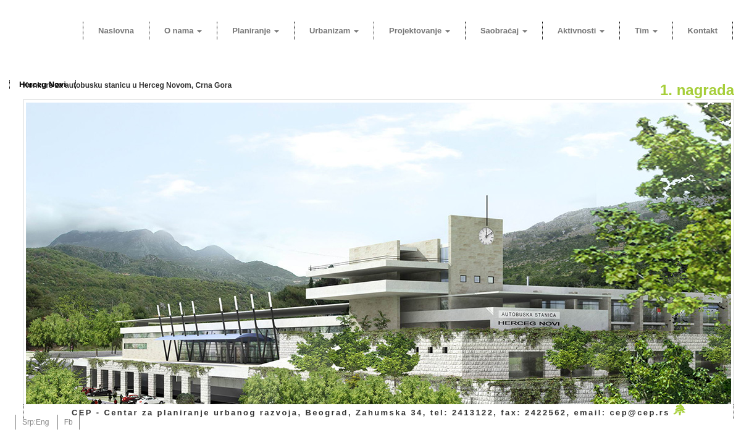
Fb (68, 422)
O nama (183, 30)
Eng (42, 422)
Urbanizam (334, 30)
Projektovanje (419, 30)
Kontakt (703, 30)
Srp (28, 422)
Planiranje (255, 30)
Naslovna (116, 30)
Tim (646, 30)
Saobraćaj (503, 30)
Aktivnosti (581, 30)
